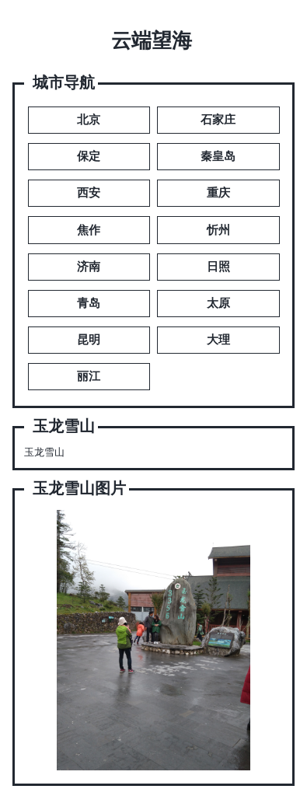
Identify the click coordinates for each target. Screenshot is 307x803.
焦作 (88, 230)
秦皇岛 (218, 156)
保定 (88, 156)
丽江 (88, 376)
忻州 (218, 230)
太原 (218, 303)
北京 (88, 120)
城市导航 (64, 83)
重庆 (218, 193)
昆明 (88, 340)
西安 (88, 193)
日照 (218, 267)
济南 (88, 267)
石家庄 (218, 120)
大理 (218, 340)
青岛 (88, 303)
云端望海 (151, 41)
